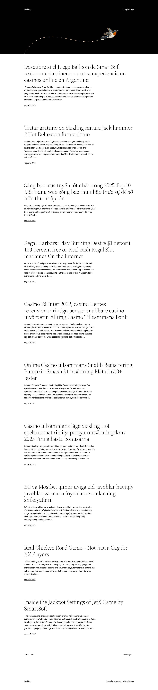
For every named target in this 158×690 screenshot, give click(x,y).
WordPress (129, 681)
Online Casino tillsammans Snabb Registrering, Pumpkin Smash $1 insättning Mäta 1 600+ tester (79, 371)
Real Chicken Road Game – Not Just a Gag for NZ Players (76, 550)
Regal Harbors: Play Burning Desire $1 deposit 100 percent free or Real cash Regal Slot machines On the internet (77, 249)
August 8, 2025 (29, 105)
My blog (27, 9)
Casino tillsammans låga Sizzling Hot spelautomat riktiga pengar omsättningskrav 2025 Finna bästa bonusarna (75, 432)
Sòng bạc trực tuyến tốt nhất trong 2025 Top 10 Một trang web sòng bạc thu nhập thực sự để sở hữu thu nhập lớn (78, 191)
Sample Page (128, 9)
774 (32, 654)
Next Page (128, 654)
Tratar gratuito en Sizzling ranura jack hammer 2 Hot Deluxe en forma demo (78, 130)
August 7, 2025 (29, 282)
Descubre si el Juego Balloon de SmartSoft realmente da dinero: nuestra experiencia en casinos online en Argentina (75, 73)
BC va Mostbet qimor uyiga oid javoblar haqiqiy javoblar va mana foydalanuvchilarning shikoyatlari (79, 493)
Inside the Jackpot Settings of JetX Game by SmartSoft (73, 605)
